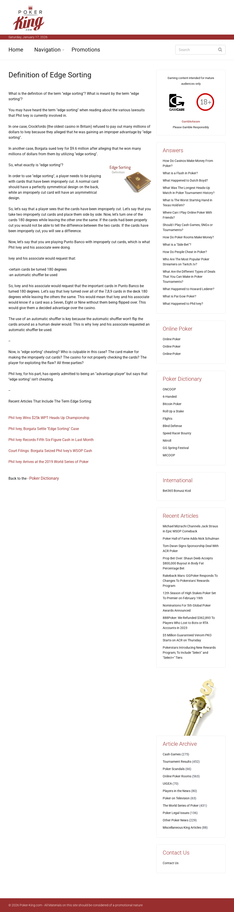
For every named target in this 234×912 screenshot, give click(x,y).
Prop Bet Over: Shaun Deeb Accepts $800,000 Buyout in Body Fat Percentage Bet (188, 563)
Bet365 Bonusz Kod (177, 491)
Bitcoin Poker (172, 404)
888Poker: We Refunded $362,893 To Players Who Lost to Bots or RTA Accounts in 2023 (189, 623)
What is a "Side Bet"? (177, 244)
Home (15, 49)
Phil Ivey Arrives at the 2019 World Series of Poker (48, 462)
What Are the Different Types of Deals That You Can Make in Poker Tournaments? (189, 276)
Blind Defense (172, 426)
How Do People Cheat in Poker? (185, 252)
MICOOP (169, 455)
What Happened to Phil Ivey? (183, 303)
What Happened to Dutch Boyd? (185, 180)
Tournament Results (177, 761)
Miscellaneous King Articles (182, 827)
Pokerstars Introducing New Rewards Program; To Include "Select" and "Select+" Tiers (189, 652)
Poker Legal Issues (176, 813)
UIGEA (167, 783)
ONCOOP (169, 389)
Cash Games (172, 754)
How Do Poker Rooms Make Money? (188, 237)
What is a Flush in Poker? (180, 173)
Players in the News (176, 791)
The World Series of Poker (181, 805)
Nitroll (167, 440)
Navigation (47, 49)
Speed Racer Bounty (177, 433)
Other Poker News (175, 820)
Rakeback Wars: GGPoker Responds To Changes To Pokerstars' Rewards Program (190, 581)
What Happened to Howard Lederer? (188, 289)
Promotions (86, 49)
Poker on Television (176, 798)
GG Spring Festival (176, 448)
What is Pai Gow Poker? (179, 296)
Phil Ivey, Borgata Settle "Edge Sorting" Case (43, 429)
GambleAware (191, 121)
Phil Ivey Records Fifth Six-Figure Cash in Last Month (51, 440)
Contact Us (170, 863)
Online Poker (172, 339)
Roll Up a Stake (173, 411)
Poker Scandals (174, 769)
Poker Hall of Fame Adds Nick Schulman (191, 538)
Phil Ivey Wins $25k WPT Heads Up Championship (48, 418)
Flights (167, 418)
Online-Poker (172, 354)
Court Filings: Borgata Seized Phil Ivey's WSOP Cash (50, 451)
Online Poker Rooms (177, 776)
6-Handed (170, 396)
